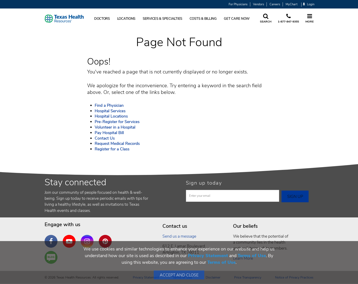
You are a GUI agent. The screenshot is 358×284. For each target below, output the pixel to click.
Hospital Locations (111, 116)
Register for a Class (112, 149)
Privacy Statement (208, 256)
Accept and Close (179, 275)
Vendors (258, 4)
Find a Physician (109, 105)
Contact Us (105, 138)
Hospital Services (110, 111)
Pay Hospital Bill (109, 132)
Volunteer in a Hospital (115, 127)
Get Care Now (237, 18)
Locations (126, 18)
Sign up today (204, 183)
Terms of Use (252, 256)
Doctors (102, 18)
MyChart (291, 4)
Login (308, 4)
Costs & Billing (203, 18)
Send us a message (179, 236)
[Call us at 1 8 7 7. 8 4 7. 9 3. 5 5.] (288, 18)
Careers (275, 4)
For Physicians (238, 4)
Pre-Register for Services (117, 121)
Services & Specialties (162, 18)
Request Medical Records (117, 143)
